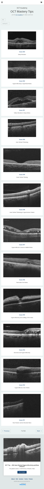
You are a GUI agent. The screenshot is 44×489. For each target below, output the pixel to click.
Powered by (23, 483)
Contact (21, 479)
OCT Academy (19, 15)
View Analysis (22, 472)
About (13, 479)
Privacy (31, 479)
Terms (26, 479)
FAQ (17, 479)
